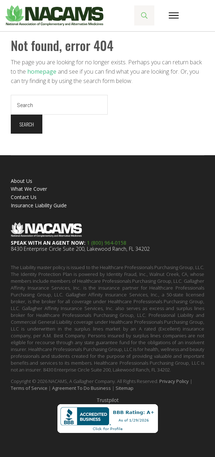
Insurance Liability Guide (39, 205)
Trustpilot (108, 400)
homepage (41, 71)
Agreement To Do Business (81, 388)
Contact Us (24, 197)
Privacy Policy (174, 381)
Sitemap (125, 388)
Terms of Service (29, 388)
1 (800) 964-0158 (106, 242)
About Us (21, 180)
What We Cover (29, 188)
